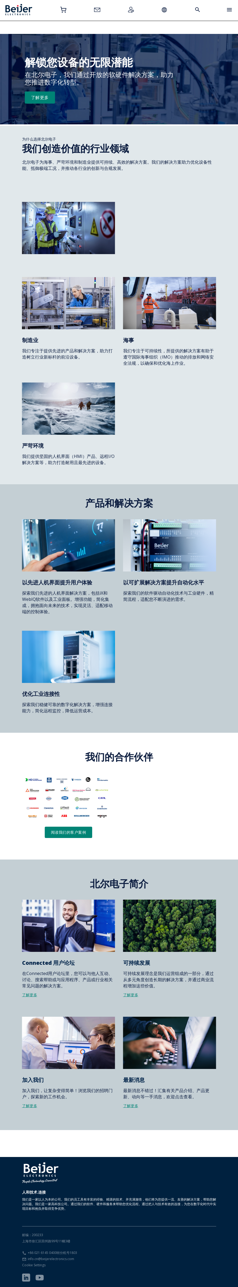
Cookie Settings (34, 1265)
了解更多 (40, 97)
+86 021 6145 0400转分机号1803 (52, 1252)
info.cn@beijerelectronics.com (51, 1259)
